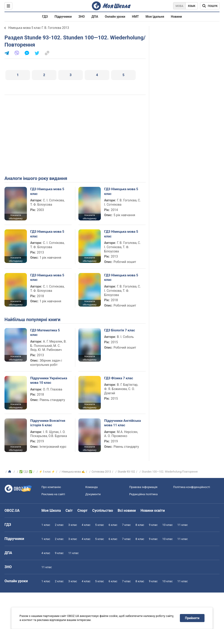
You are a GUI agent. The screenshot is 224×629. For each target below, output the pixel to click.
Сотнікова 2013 (101, 471)
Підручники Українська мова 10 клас (48, 380)
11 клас (182, 525)
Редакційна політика (143, 494)
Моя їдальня (155, 16)
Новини (176, 16)
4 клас (86, 525)
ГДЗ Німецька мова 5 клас (47, 191)
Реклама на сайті (53, 494)
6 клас (113, 525)
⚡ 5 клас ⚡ (47, 471)
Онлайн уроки (115, 16)
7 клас (126, 525)
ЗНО (81, 16)
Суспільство (102, 510)
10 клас (167, 525)
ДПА (94, 16)
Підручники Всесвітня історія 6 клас (47, 423)
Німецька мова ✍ (73, 471)
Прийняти (192, 618)
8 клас (140, 525)
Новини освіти (152, 510)
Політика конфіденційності (191, 487)
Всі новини (127, 510)
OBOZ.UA (12, 510)
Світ (69, 510)
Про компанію (51, 487)
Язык (191, 6)
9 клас (153, 525)
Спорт (82, 510)
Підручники (63, 16)
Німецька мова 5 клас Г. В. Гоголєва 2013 (38, 28)
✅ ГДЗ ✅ (25, 471)
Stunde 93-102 (126, 471)
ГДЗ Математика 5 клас (45, 332)
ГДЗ (45, 16)
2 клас (59, 525)
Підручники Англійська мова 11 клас (122, 423)
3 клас (72, 525)
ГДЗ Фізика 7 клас (118, 378)
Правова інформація (143, 487)
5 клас (99, 525)
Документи (93, 494)
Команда (91, 487)
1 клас (45, 525)
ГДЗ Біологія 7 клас (119, 330)
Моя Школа (51, 510)
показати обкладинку (15, 217)
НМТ (135, 16)
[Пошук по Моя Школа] (209, 5)
